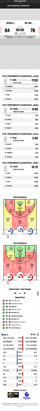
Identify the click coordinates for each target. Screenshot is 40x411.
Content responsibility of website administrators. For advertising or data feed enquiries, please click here (20, 405)
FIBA (13, 396)
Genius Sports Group (26, 396)
